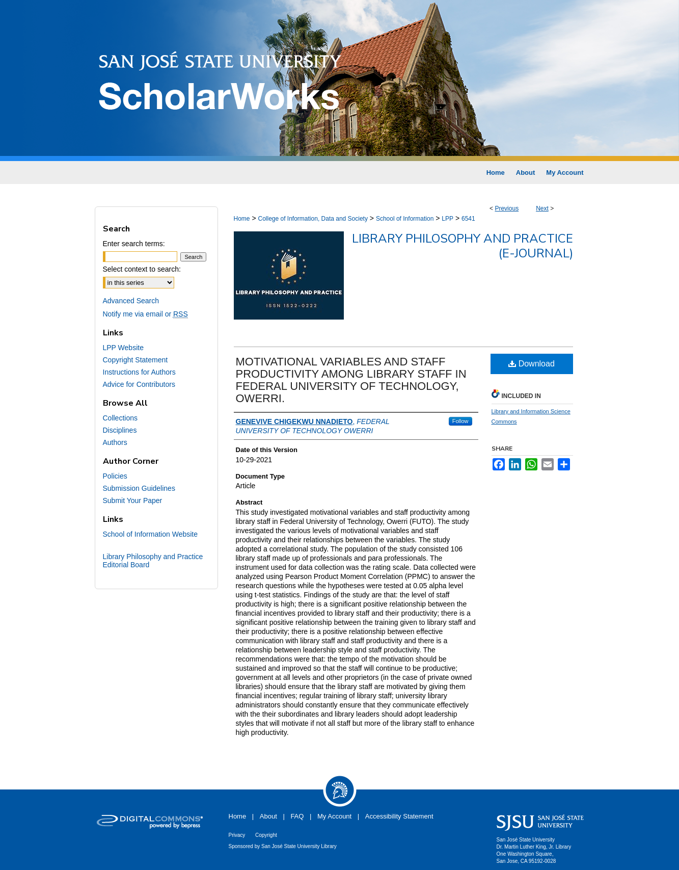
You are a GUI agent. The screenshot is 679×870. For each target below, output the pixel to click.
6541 (468, 218)
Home (242, 218)
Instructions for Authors (139, 372)
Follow (460, 421)
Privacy (237, 835)
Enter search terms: (134, 244)
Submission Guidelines (139, 488)
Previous (507, 208)
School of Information (404, 218)
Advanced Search (131, 301)
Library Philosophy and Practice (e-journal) (462, 245)
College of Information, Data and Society (312, 218)
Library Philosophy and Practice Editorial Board (153, 560)
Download (531, 363)
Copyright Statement (135, 360)
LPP (447, 218)
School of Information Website (150, 534)
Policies (115, 476)
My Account (334, 816)
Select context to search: (142, 269)
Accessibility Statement (399, 816)
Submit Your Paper (132, 500)
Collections (120, 418)
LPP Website (123, 348)
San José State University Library (299, 846)
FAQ (297, 816)
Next (542, 208)
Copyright (266, 835)
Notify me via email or (145, 314)
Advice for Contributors (139, 384)
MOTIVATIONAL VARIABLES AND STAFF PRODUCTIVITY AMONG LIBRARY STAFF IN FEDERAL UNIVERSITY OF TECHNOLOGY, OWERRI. (351, 380)
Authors (115, 442)
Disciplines (120, 430)
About (268, 816)
